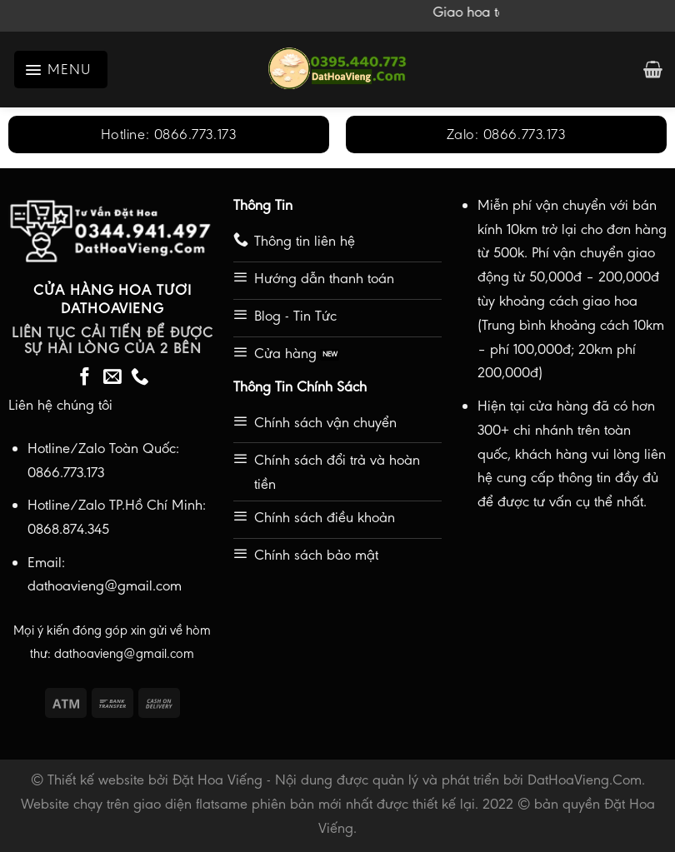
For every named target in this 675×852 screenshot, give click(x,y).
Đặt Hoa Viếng (217, 779)
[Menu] (61, 69)
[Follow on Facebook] (85, 377)
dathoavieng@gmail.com (124, 653)
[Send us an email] (112, 377)
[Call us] (140, 377)
